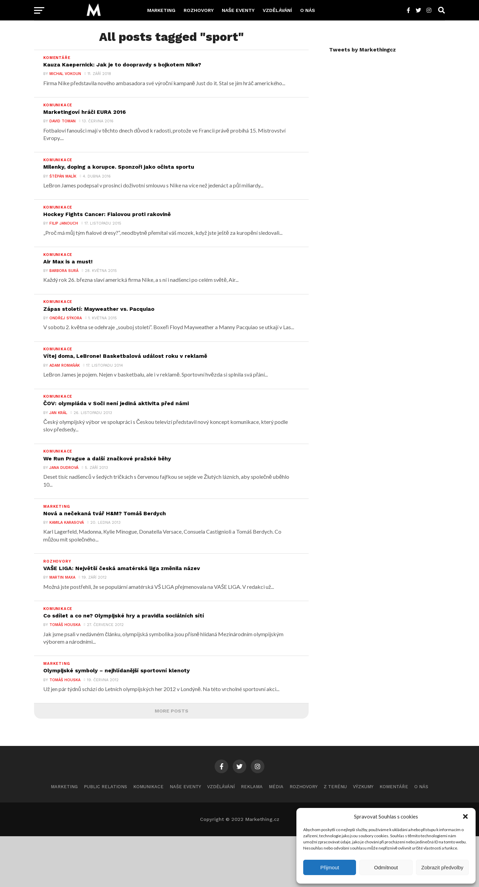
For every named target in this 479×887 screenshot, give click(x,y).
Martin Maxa (59, 620)
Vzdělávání (277, 10)
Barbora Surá (60, 290)
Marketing (161, 10)
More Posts (171, 761)
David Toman (59, 129)
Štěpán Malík (59, 188)
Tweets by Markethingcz (362, 50)
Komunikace (148, 837)
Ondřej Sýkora (62, 341)
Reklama (252, 837)
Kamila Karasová (63, 562)
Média (276, 837)
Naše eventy (238, 10)
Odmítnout (386, 867)
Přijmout (329, 867)
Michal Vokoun (61, 78)
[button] (465, 816)
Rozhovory (199, 10)
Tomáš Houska (61, 672)
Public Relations (105, 837)
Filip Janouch (60, 239)
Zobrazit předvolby (442, 867)
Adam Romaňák (61, 393)
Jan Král (54, 444)
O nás (307, 10)
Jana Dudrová (60, 503)
